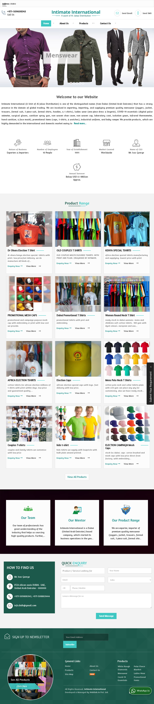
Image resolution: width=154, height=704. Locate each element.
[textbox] (83, 571)
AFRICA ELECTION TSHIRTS (22, 380)
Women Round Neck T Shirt (120, 315)
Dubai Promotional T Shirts (71, 315)
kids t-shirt (63, 445)
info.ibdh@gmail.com (25, 605)
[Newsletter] (86, 637)
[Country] (130, 580)
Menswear (122, 673)
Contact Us (105, 23)
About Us (64, 23)
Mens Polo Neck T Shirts (118, 380)
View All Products (77, 476)
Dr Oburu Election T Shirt (21, 250)
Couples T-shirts (16, 445)
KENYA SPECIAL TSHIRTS (118, 250)
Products (85, 23)
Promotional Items (140, 678)
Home (46, 23)
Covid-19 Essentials (122, 678)
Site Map (69, 674)
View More (31, 266)
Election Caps (64, 380)
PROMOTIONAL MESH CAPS (22, 315)
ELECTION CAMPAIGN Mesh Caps (119, 447)
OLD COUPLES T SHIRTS (69, 250)
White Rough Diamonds (124, 668)
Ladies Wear (139, 673)
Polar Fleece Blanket (139, 668)
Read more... (80, 123)
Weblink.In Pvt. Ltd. (99, 692)
